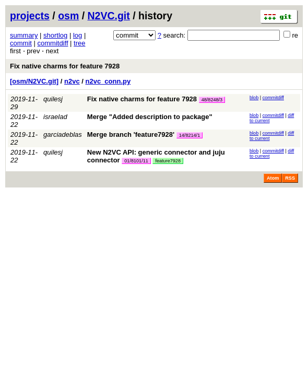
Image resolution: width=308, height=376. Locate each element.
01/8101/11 (136, 160)
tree (79, 43)
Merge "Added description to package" (149, 117)
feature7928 (168, 160)
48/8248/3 (212, 99)
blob (254, 97)
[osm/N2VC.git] (34, 81)
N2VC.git (109, 15)
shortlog (55, 35)
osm (68, 15)
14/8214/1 (189, 135)
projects (30, 15)
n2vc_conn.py (108, 81)
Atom (273, 178)
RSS (290, 178)
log (77, 35)
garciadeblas (62, 134)
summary (24, 35)
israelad (55, 117)
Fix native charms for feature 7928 (65, 66)
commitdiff (53, 43)
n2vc (72, 81)
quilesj (53, 99)
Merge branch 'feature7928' (130, 134)
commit (21, 43)
